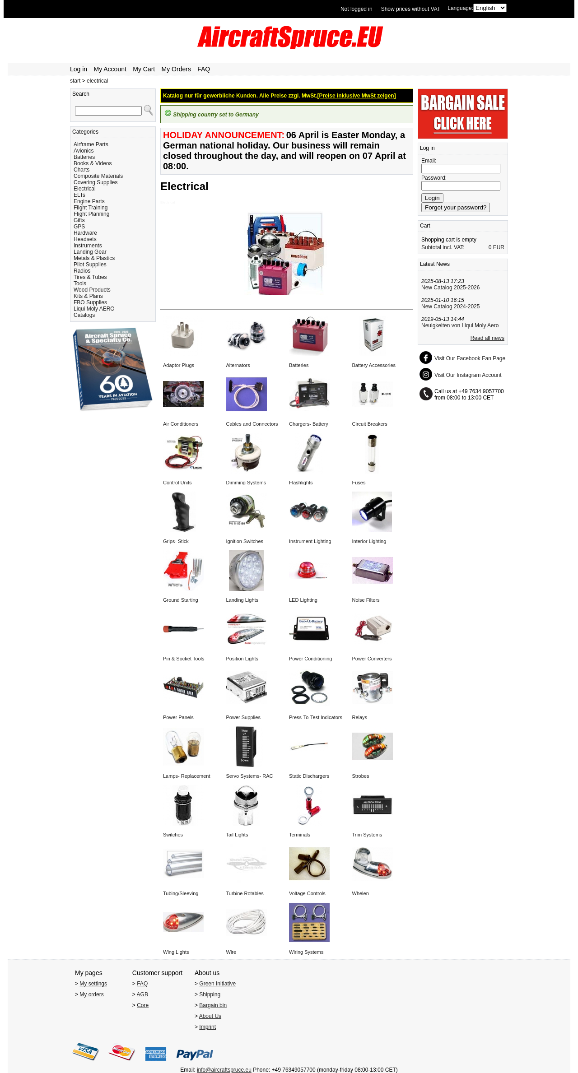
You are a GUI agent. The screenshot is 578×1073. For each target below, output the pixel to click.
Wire (231, 952)
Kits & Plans (88, 296)
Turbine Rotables (245, 893)
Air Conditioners (180, 424)
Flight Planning (91, 214)
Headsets (85, 239)
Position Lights (242, 658)
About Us (210, 1016)
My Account (110, 69)
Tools (80, 283)
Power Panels (178, 717)
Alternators (238, 365)
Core (143, 1005)
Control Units (177, 482)
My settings (93, 983)
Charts (81, 170)
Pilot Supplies (90, 264)
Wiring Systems (306, 952)
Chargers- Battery (308, 424)
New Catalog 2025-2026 (450, 287)
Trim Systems (367, 834)
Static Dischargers (309, 776)
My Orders (176, 69)
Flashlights (301, 482)
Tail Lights (237, 834)
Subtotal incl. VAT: (443, 247)
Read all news (487, 338)
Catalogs (84, 315)
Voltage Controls (307, 893)
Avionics (83, 151)
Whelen (360, 893)
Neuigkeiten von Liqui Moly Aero (460, 325)
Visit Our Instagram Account (468, 375)
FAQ (203, 69)
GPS (79, 226)
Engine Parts (89, 201)
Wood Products (92, 290)
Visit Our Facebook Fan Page (469, 358)
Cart (425, 226)
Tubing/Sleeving (180, 893)
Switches (173, 834)
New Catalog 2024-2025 (450, 306)
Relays (360, 717)
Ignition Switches (245, 541)
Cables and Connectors (252, 424)
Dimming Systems (246, 482)
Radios (82, 271)
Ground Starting (180, 600)
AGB (142, 994)
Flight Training (90, 207)
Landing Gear (90, 252)
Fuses (359, 482)
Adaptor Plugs (178, 365)
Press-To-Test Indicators (315, 717)
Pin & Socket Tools (184, 658)
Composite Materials (98, 176)
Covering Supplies (95, 182)
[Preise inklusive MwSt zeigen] (356, 96)
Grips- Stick (176, 541)
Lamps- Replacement (186, 776)
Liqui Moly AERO (94, 309)
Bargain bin (213, 1005)
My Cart (144, 69)
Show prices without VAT (411, 9)
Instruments (88, 245)
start (75, 81)
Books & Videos (93, 163)
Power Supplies (243, 717)
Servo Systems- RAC (249, 776)
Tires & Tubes (90, 277)
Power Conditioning (310, 658)
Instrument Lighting (310, 541)
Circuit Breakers (369, 424)
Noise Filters (366, 600)
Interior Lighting (369, 541)
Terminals (299, 834)
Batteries (84, 157)
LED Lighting (303, 600)
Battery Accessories (374, 365)
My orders (91, 994)
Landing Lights (242, 600)
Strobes (360, 776)
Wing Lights (176, 952)
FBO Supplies (90, 302)
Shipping (209, 994)
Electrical (85, 189)
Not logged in (356, 9)
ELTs (79, 195)
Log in (78, 69)
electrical (97, 81)
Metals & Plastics (94, 258)
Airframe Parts (91, 144)
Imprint (207, 1027)
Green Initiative (217, 983)
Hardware (85, 233)
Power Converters (372, 658)
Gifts (79, 220)
